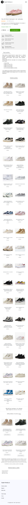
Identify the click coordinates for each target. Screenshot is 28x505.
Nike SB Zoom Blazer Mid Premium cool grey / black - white (7, 129)
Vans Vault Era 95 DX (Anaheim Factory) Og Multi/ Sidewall (20, 290)
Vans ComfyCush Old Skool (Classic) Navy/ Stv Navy (8, 220)
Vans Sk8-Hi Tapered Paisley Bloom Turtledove (8, 308)
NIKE (4, 24)
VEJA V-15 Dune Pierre (20, 237)
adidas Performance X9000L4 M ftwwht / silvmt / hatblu (8, 202)
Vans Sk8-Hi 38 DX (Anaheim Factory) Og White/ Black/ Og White (8, 326)
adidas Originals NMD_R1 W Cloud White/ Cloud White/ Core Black (8, 166)
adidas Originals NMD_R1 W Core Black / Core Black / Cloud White (8, 290)
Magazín (2, 488)
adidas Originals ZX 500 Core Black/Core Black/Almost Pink (20, 129)
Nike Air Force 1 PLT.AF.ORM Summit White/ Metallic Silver (21, 451)
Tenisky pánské (19, 409)
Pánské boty (15, 409)
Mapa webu (3, 490)
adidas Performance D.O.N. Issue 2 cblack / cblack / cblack (20, 110)
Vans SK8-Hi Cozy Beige (8, 109)
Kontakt (2, 498)
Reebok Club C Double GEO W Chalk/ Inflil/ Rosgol (20, 92)
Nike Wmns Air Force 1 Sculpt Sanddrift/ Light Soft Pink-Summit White (7, 92)
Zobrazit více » (16, 24)
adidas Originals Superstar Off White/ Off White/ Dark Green (8, 344)
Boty (12, 409)
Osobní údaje (3, 493)
